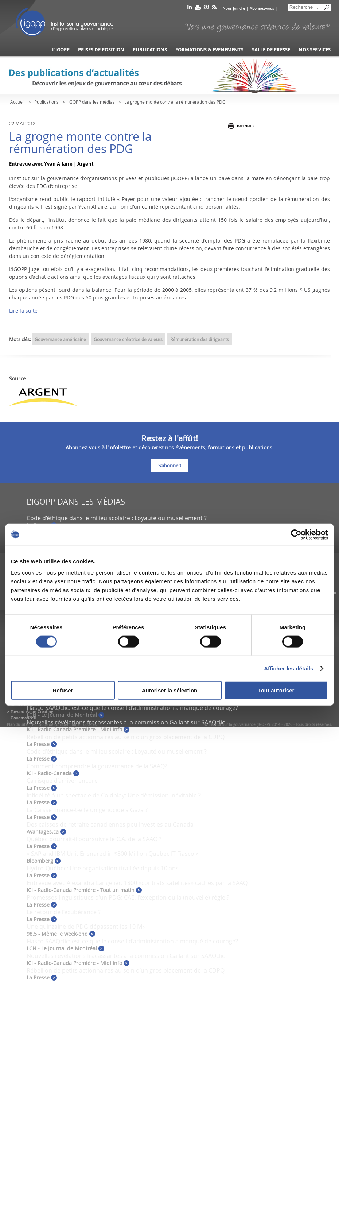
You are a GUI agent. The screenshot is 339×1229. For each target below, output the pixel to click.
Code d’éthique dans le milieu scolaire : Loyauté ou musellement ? (117, 518)
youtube (198, 8)
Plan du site (17, 724)
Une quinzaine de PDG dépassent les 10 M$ (86, 927)
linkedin (189, 8)
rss (214, 8)
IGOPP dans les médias (91, 102)
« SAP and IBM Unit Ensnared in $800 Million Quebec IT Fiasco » (113, 854)
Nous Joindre (234, 8)
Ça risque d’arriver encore (62, 781)
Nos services (315, 50)
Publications (150, 50)
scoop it (206, 8)
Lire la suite (23, 310)
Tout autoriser (276, 690)
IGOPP (64, 22)
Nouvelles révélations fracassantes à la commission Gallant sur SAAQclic (126, 722)
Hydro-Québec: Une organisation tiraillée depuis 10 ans (103, 868)
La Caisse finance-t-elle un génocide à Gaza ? (87, 810)
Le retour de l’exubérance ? (64, 912)
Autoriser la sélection (170, 690)
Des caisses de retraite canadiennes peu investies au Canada (110, 824)
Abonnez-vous (262, 8)
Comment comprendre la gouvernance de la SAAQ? (97, 766)
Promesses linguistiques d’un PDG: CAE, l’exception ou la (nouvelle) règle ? (128, 897)
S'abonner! (169, 465)
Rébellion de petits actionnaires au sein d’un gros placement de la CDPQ (126, 737)
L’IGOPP (61, 50)
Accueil (17, 102)
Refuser (63, 690)
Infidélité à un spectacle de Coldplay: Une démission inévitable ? (114, 795)
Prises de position (101, 50)
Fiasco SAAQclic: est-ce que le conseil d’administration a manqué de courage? (132, 708)
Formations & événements (209, 50)
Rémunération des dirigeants (199, 339)
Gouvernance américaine (60, 339)
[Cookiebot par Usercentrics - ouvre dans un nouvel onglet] (296, 534)
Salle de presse (271, 50)
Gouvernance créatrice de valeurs (128, 339)
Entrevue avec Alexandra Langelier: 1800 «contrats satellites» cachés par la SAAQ (137, 883)
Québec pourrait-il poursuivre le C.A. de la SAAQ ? (94, 839)
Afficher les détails (288, 668)
